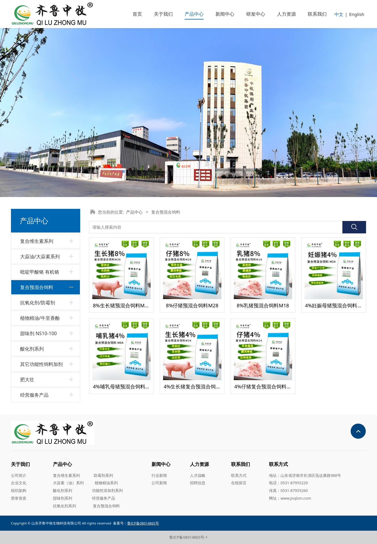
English (356, 14)
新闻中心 (224, 14)
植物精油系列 (106, 482)
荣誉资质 (18, 498)
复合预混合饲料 (36, 287)
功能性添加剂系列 (107, 490)
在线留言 (238, 482)
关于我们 (163, 14)
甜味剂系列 (62, 498)
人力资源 (286, 14)
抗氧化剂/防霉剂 (37, 302)
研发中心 (255, 14)
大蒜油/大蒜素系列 (40, 256)
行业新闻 (159, 475)
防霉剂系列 (103, 475)
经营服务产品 (34, 395)
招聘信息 (197, 482)
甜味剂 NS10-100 (38, 333)
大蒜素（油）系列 (68, 482)
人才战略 (197, 475)
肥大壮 (27, 379)
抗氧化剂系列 (64, 506)
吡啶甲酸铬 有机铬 (39, 272)
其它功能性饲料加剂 (41, 364)
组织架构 (18, 490)
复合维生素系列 (36, 241)
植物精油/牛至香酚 (40, 318)
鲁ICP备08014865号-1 (188, 537)
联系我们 (317, 14)
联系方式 (238, 475)
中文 (338, 14)
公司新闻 (159, 482)
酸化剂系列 (32, 349)
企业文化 (18, 482)
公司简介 (18, 475)
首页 (137, 14)
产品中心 (194, 14)
